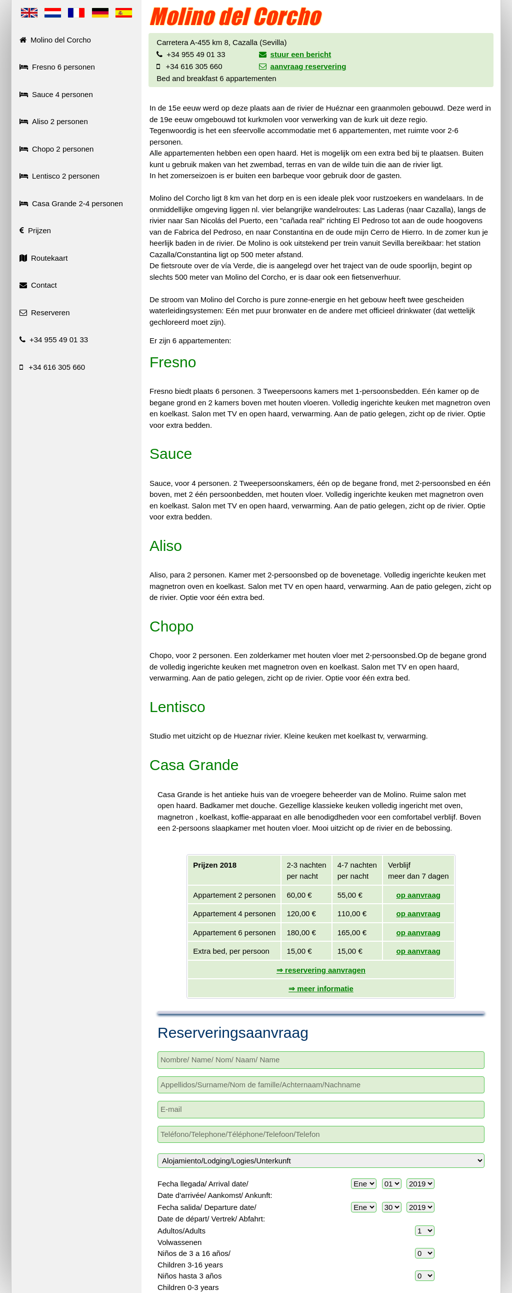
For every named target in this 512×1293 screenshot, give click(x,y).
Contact (38, 285)
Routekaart (44, 258)
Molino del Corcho (55, 40)
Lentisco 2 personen (60, 176)
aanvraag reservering (302, 66)
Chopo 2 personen (57, 149)
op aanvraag (418, 895)
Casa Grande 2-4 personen (71, 203)
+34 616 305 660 (52, 367)
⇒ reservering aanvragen (321, 970)
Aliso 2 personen (54, 121)
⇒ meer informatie (321, 988)
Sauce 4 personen (56, 94)
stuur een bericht (295, 54)
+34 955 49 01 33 (54, 339)
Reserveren (45, 312)
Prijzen (35, 230)
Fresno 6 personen (57, 67)
